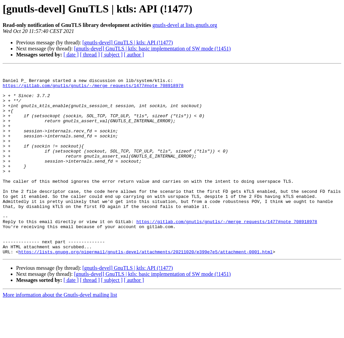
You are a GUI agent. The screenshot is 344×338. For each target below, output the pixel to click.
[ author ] (134, 54)
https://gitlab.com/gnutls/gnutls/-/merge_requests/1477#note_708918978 (93, 89)
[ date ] (71, 54)
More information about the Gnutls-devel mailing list (60, 332)
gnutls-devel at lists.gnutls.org (185, 25)
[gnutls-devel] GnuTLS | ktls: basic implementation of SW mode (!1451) (152, 48)
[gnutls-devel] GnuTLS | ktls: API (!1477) (127, 42)
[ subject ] (112, 54)
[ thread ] (90, 54)
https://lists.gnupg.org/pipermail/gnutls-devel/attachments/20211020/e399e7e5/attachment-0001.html (145, 289)
